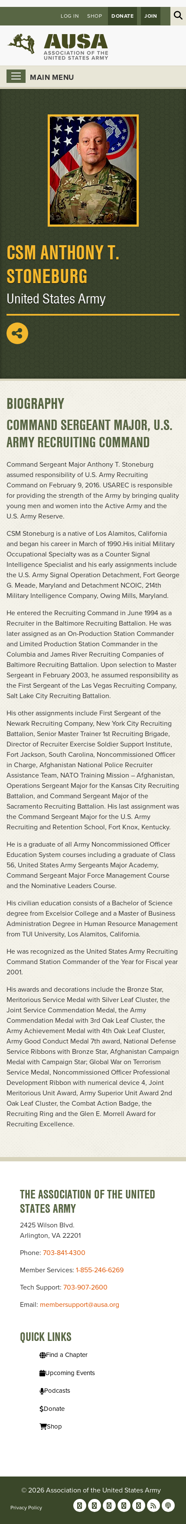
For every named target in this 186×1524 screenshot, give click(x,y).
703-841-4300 (64, 1253)
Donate (122, 16)
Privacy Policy (26, 1508)
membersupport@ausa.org (79, 1304)
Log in (70, 16)
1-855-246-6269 (100, 1270)
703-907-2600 (85, 1287)
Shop (94, 16)
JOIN (150, 16)
